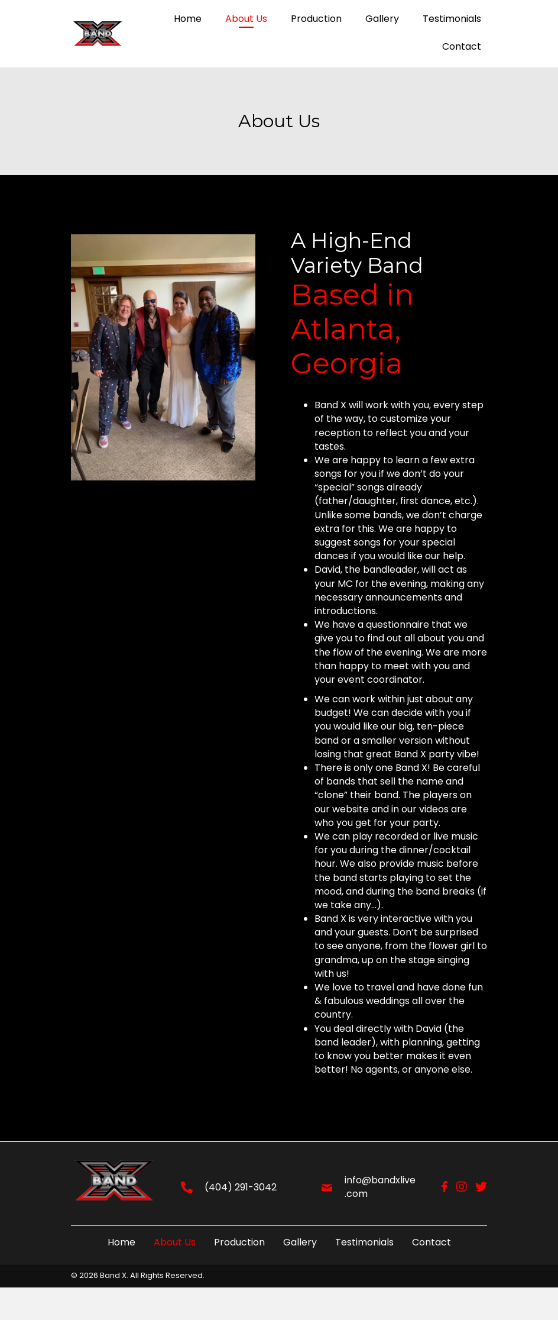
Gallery (300, 1242)
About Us (175, 1242)
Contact (431, 1242)
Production (239, 1242)
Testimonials (364, 1242)
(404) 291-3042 (241, 1187)
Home (121, 1242)
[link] (187, 20)
